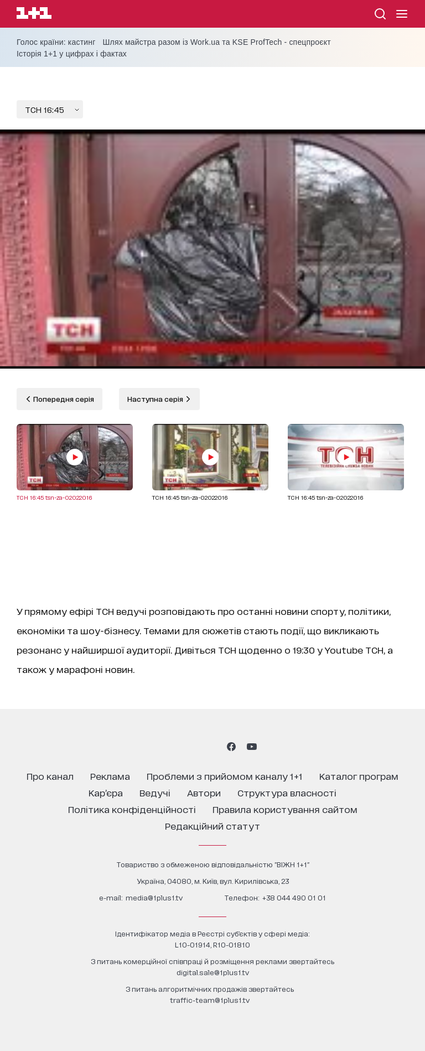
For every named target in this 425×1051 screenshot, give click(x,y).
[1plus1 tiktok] (211, 746)
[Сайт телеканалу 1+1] (34, 14)
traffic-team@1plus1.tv (210, 1000)
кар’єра (106, 792)
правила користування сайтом (284, 809)
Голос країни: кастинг (56, 42)
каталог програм (358, 775)
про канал (50, 775)
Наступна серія (156, 399)
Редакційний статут (212, 825)
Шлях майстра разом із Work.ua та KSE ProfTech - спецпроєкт (217, 42)
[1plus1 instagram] (172, 746)
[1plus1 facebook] (231, 746)
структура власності (286, 792)
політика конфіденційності (132, 809)
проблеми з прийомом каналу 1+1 (225, 775)
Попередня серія (63, 399)
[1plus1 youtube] (252, 746)
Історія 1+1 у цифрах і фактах (72, 53)
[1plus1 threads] (192, 746)
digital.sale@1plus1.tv (213, 972)
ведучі (154, 792)
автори (204, 792)
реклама (110, 775)
